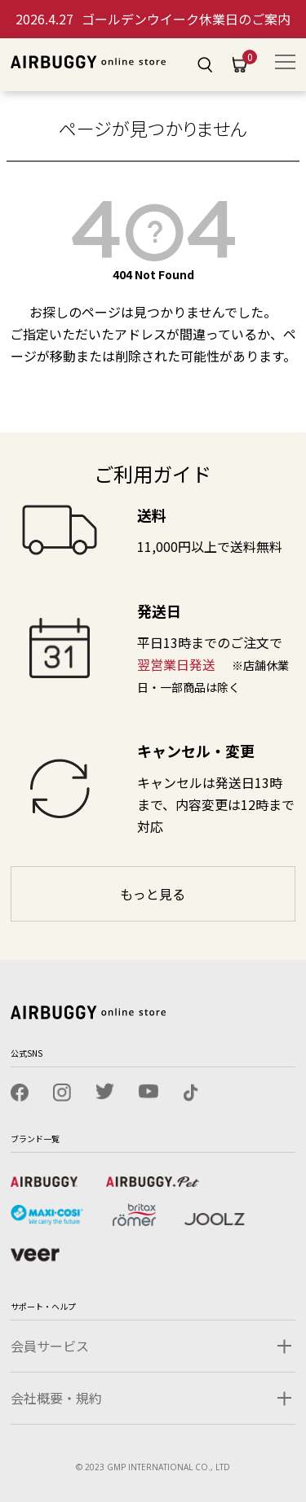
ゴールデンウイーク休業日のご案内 (153, 18)
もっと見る (152, 894)
